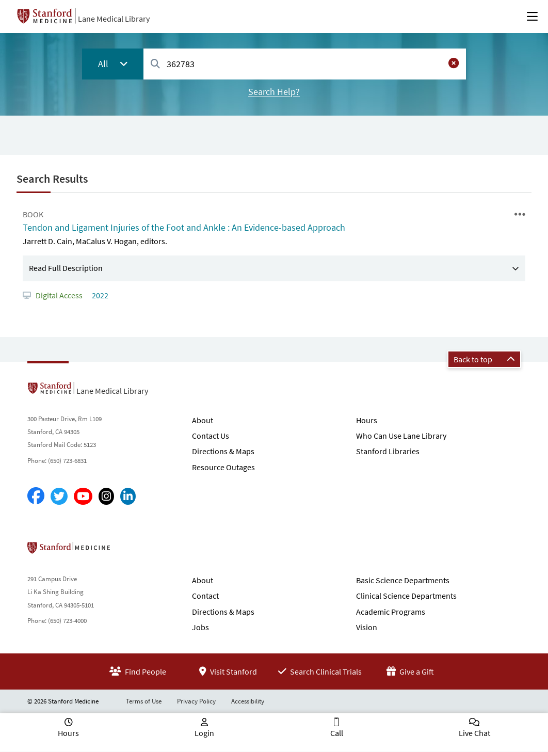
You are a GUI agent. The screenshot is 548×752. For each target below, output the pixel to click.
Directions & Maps (223, 451)
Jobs (200, 627)
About (202, 420)
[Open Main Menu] (532, 16)
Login (204, 733)
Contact (205, 595)
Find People (137, 671)
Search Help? (274, 92)
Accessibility (247, 701)
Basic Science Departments (402, 580)
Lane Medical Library (114, 18)
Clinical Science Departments (406, 595)
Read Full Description (66, 268)
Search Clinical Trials (320, 671)
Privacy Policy (196, 701)
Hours (366, 420)
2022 (99, 295)
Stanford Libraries (388, 451)
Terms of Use (144, 701)
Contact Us (210, 435)
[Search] (155, 64)
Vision (366, 627)
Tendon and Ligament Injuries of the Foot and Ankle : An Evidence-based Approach (184, 227)
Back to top (484, 359)
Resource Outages (223, 467)
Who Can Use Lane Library (401, 435)
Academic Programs (390, 611)
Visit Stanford (228, 671)
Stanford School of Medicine (128, 551)
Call (336, 733)
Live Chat (474, 733)
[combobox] (304, 64)
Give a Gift (410, 671)
